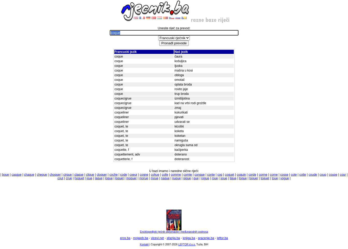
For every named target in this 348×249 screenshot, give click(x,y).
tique (233, 178)
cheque (42, 174)
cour (343, 174)
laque (99, 178)
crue (69, 178)
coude (313, 174)
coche (113, 174)
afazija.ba (173, 238)
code (123, 174)
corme (263, 174)
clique (90, 174)
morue (143, 178)
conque (199, 174)
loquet (119, 178)
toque (243, 178)
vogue (284, 178)
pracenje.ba (206, 238)
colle (165, 174)
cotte (302, 174)
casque (17, 174)
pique (187, 178)
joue (89, 178)
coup (323, 174)
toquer (253, 178)
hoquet (79, 178)
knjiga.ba (189, 238)
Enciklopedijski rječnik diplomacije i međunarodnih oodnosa (174, 230)
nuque (176, 178)
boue (5, 174)
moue (154, 178)
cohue (155, 174)
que (196, 178)
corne (274, 174)
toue (275, 178)
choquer (55, 174)
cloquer (102, 174)
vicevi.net (157, 238)
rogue (205, 178)
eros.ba (125, 238)
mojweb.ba (140, 238)
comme (176, 174)
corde (252, 174)
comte (188, 174)
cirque (67, 174)
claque (78, 174)
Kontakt (144, 244)
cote (294, 174)
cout (60, 178)
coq (219, 174)
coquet (229, 174)
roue (215, 178)
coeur (133, 174)
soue (223, 178)
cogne (144, 174)
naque (165, 178)
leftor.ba (222, 238)
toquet (265, 178)
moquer (131, 178)
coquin (241, 174)
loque (109, 178)
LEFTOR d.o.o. (186, 244)
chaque (29, 174)
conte (211, 174)
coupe (333, 174)
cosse (284, 174)
